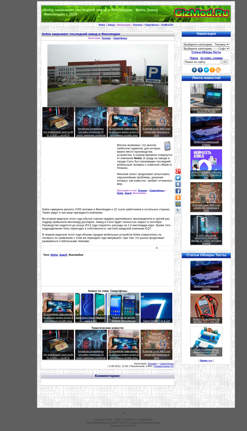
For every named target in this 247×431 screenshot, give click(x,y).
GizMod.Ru (167, 25)
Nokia (102, 25)
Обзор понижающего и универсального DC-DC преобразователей (206, 352)
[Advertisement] (78, 174)
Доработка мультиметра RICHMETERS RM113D (206, 320)
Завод (111, 25)
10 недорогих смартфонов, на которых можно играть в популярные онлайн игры (124, 131)
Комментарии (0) (164, 366)
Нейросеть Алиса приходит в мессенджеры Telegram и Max (206, 175)
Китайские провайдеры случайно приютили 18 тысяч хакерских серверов (91, 131)
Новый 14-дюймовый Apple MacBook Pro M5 (206, 110)
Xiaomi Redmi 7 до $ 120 (156, 321)
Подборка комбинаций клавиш (206, 143)
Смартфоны (152, 25)
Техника (137, 25)
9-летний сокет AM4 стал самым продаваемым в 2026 (156, 131)
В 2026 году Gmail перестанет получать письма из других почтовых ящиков (206, 239)
